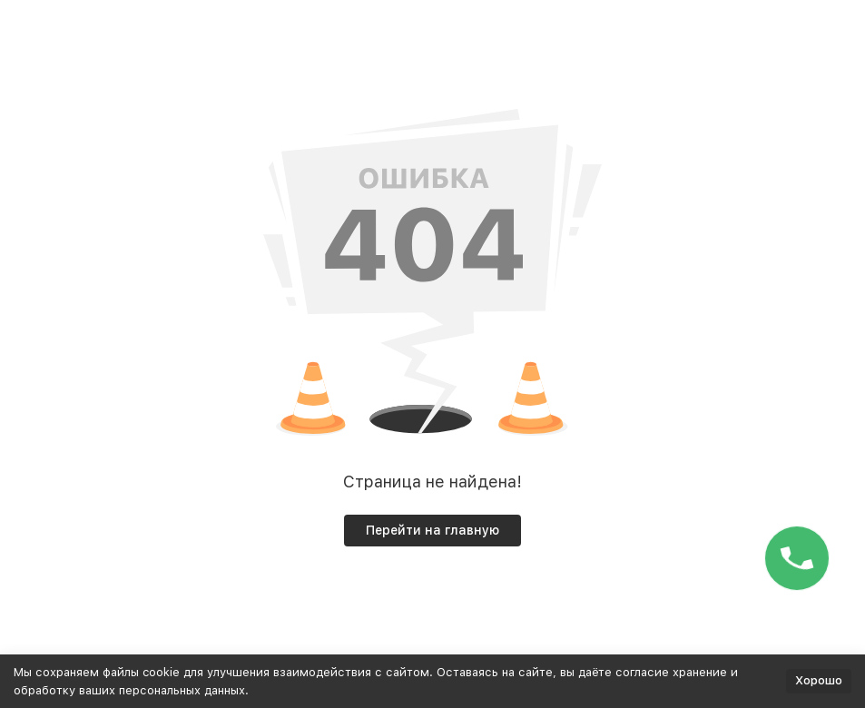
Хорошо (818, 680)
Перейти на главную (432, 530)
